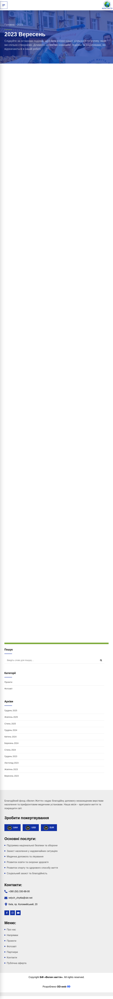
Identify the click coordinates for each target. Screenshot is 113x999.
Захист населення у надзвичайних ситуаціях (32, 851)
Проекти (8, 682)
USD (31, 828)
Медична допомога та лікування (25, 857)
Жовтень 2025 (11, 717)
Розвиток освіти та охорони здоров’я (28, 862)
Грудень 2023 (10, 756)
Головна (9, 24)
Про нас (11, 930)
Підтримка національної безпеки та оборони (32, 845)
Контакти (12, 958)
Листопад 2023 (11, 763)
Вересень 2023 (11, 776)
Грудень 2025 (10, 710)
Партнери (12, 952)
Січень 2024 (10, 750)
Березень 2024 (11, 743)
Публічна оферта (16, 963)
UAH (12, 828)
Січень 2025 (10, 724)
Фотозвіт (8, 689)
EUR (49, 828)
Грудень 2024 (10, 730)
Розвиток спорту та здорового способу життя (32, 868)
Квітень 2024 (10, 737)
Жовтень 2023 (11, 769)
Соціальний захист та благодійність (27, 873)
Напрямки (12, 935)
